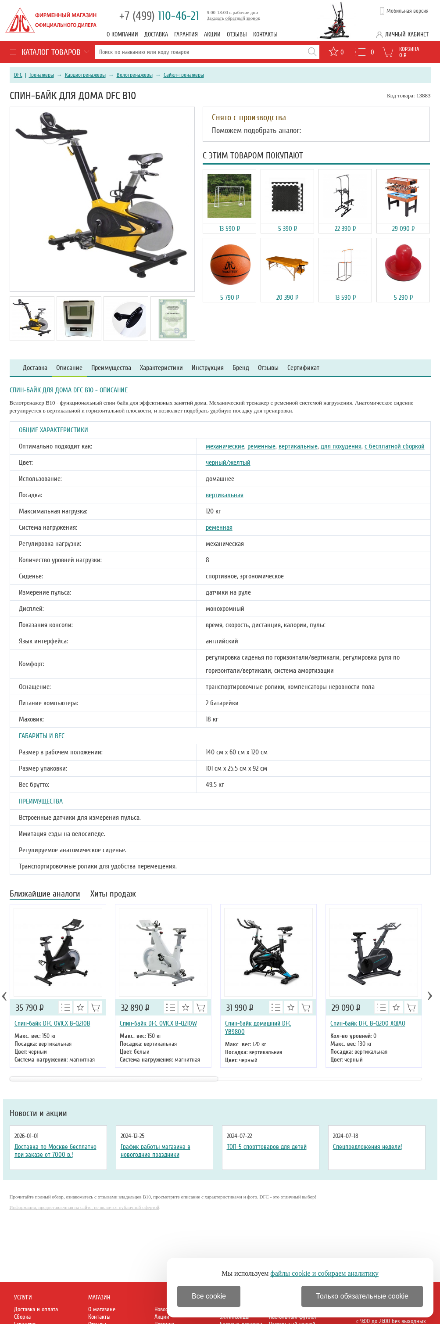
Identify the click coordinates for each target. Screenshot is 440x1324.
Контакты (265, 34)
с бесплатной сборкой (395, 446)
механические (225, 446)
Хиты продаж (113, 894)
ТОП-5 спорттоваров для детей (267, 1147)
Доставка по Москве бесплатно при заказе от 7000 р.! (55, 1151)
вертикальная (224, 495)
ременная (219, 527)
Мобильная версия (407, 10)
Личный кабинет (407, 34)
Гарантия (186, 34)
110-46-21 (159, 16)
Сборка (22, 1316)
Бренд (241, 368)
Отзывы (237, 34)
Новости (163, 1309)
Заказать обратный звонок (234, 18)
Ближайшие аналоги (45, 894)
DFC (18, 75)
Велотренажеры (135, 75)
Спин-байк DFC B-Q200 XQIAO (367, 1023)
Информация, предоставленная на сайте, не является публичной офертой (85, 1207)
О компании (122, 34)
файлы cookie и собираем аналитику (324, 1273)
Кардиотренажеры (85, 75)
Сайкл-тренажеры (184, 75)
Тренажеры (41, 75)
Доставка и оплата (36, 1309)
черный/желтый (228, 462)
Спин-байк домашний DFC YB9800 (258, 1027)
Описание (69, 368)
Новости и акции (38, 1113)
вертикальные (298, 446)
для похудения (341, 446)
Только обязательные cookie (362, 1296)
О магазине (101, 1309)
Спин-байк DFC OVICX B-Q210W (158, 1023)
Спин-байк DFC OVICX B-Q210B (52, 1023)
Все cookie (209, 1296)
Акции (212, 34)
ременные (261, 446)
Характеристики (161, 368)
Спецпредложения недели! (367, 1147)
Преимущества (111, 368)
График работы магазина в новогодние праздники (155, 1151)
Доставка (156, 34)
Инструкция (208, 368)
